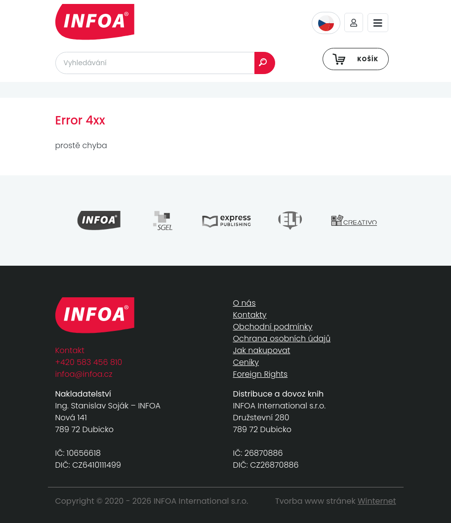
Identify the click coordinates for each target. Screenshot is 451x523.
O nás (244, 303)
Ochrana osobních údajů (282, 338)
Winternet (377, 501)
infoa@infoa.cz (84, 374)
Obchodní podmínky (273, 326)
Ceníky (246, 362)
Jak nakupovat (261, 350)
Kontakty (250, 315)
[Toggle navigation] (378, 23)
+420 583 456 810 (89, 362)
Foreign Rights (260, 374)
